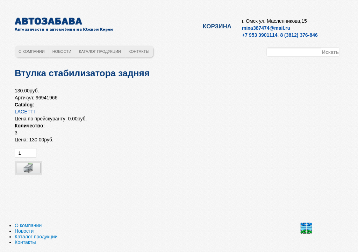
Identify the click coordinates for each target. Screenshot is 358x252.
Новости (61, 51)
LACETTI (25, 111)
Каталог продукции (100, 51)
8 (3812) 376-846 (298, 35)
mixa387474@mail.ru (266, 28)
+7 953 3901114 (260, 35)
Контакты (139, 51)
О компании (32, 51)
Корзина (217, 26)
